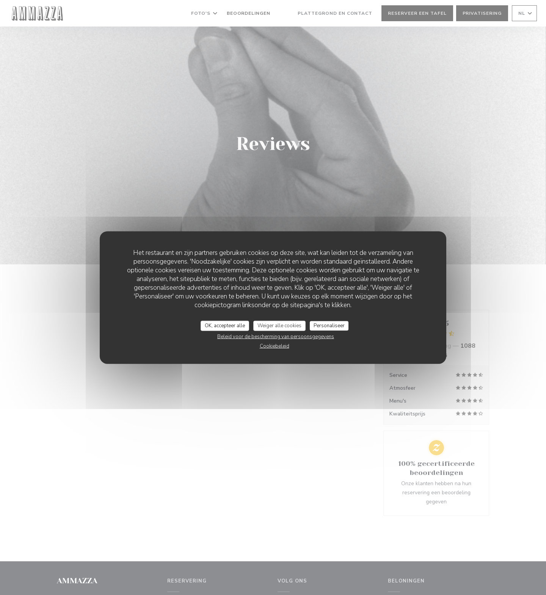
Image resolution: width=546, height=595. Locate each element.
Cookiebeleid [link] (274, 346)
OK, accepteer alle (225, 325)
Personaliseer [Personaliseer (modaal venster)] (329, 325)
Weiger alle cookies (279, 325)
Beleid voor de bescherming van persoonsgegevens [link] (275, 336)
